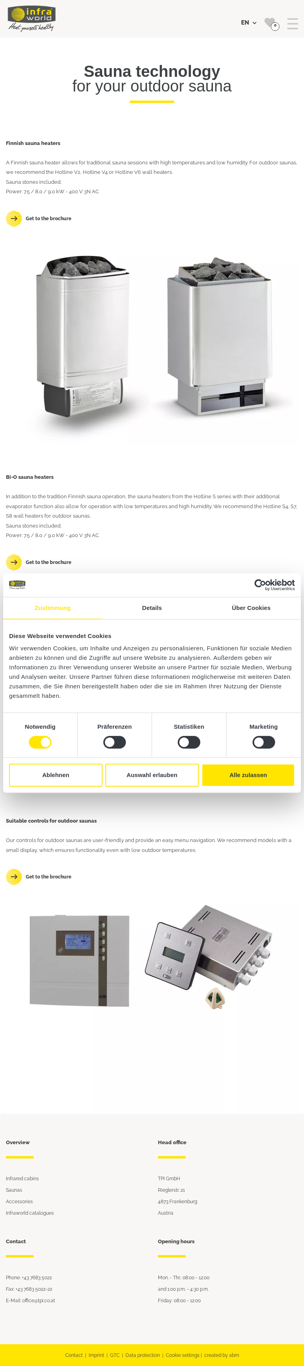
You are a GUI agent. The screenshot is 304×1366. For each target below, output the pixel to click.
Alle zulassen (248, 775)
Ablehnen (55, 775)
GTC (115, 1355)
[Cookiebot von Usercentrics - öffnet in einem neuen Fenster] (260, 585)
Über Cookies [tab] (251, 607)
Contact (74, 1355)
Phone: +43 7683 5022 (29, 1277)
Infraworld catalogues (30, 1213)
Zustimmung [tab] (53, 607)
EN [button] (248, 22)
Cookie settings (183, 1355)
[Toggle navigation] (292, 24)
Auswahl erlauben (152, 775)
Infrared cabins (22, 1178)
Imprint (96, 1355)
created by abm (221, 1355)
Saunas (14, 1190)
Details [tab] (152, 607)
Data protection (142, 1355)
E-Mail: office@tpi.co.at (30, 1300)
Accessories (19, 1201)
